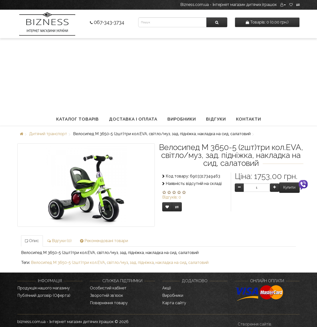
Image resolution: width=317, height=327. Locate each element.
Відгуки (216, 119)
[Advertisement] (158, 75)
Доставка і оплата (133, 119)
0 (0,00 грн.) (267, 22)
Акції (166, 288)
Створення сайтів (254, 324)
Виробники (181, 119)
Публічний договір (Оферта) (43, 295)
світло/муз (117, 262)
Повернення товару (109, 303)
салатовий (198, 262)
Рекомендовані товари (104, 240)
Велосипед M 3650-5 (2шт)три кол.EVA (68, 262)
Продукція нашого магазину (43, 288)
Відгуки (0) (59, 240)
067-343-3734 (107, 22)
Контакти (248, 119)
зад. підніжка (142, 262)
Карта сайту (174, 303)
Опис (32, 240)
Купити (289, 187)
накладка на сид (171, 262)
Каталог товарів (77, 119)
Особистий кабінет (108, 288)
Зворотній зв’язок (106, 295)
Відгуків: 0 (171, 197)
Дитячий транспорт (48, 133)
